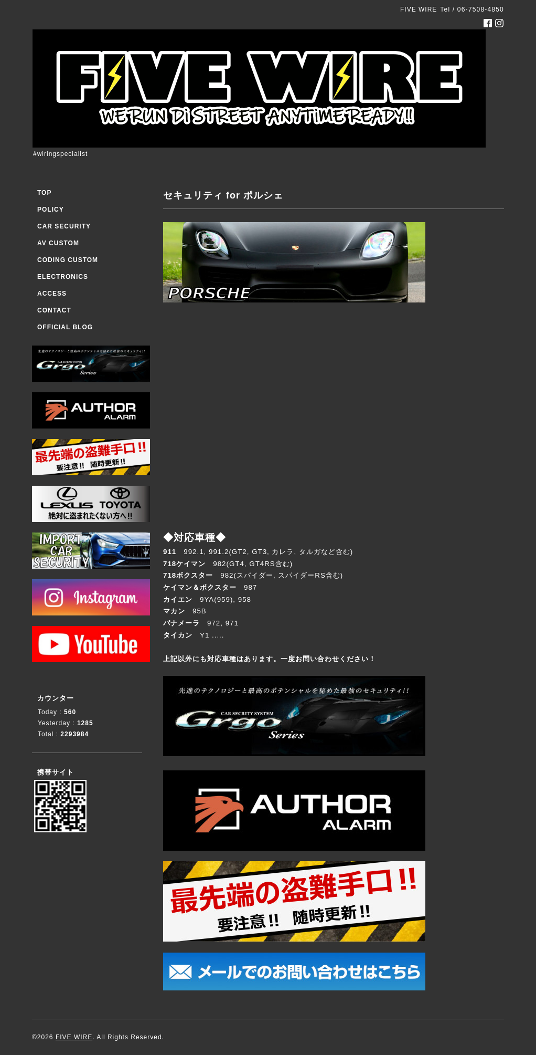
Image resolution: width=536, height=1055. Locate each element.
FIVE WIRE (74, 1037)
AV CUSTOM (58, 243)
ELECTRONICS (62, 276)
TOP (44, 192)
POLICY (50, 209)
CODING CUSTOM (67, 260)
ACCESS (52, 293)
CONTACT (54, 310)
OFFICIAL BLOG (65, 327)
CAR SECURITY (64, 226)
